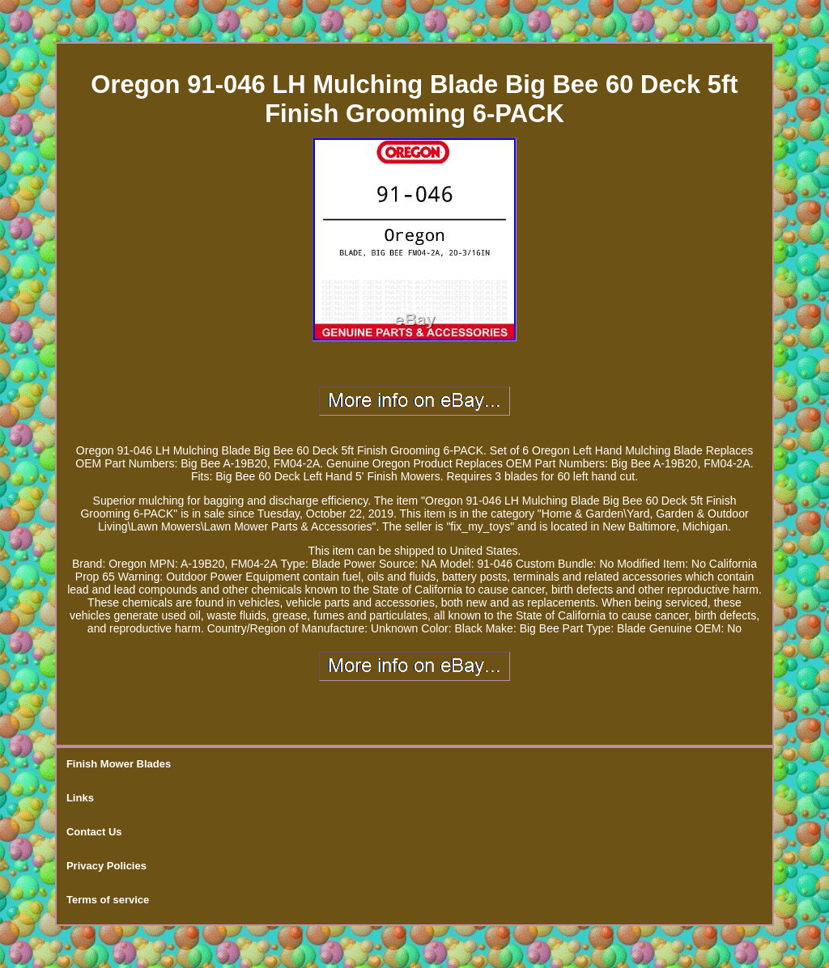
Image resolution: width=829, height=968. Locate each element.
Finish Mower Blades (118, 764)
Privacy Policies (106, 866)
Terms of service (107, 900)
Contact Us (94, 832)
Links (80, 798)
